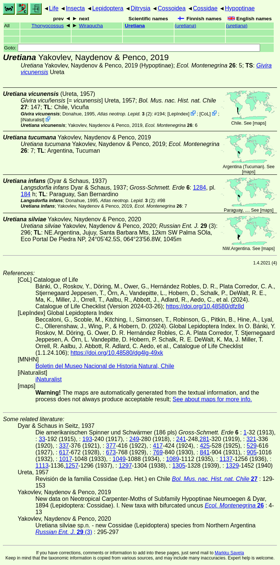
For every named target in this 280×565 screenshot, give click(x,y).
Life (54, 8)
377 (111, 446)
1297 (125, 465)
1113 (42, 465)
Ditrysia (140, 8)
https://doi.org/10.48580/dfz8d (205, 306)
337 (64, 446)
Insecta (75, 8)
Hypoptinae (240, 8)
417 (158, 446)
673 (111, 452)
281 (205, 439)
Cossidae (205, 8)
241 (181, 439)
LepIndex (178, 114)
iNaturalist (32, 119)
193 (87, 439)
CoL (205, 114)
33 (42, 439)
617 (64, 452)
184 (26, 194)
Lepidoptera (108, 8)
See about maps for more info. (212, 399)
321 (251, 439)
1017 (65, 459)
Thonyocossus (47, 25)
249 (134, 439)
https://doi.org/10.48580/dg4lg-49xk (116, 353)
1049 (119, 459)
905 (252, 452)
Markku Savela (229, 552)
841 (205, 452)
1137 (226, 459)
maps (259, 123)
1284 (199, 187)
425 (205, 446)
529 (252, 446)
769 (158, 452)
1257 (72, 465)
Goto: (132, 48)
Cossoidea (172, 8)
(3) (187, 226)
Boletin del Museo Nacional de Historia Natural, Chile (104, 366)
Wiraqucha (91, 25)
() (185, 25)
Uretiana (135, 25)
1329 (232, 465)
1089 (172, 459)
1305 (179, 465)
